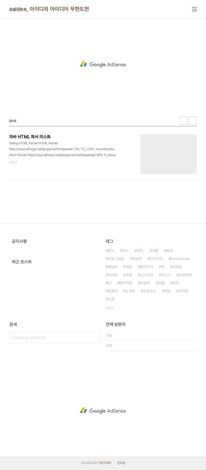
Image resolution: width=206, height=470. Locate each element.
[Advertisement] (103, 64)
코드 (125, 251)
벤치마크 (146, 267)
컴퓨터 (112, 291)
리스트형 (193, 121)
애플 (155, 251)
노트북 (130, 291)
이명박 (145, 283)
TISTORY (104, 463)
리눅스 (166, 275)
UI (109, 283)
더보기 (110, 308)
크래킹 (112, 275)
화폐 (169, 251)
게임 (129, 267)
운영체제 (185, 275)
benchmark (180, 259)
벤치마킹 (125, 283)
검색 (95, 338)
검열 (161, 283)
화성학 (137, 259)
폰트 (111, 251)
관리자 (121, 463)
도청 (111, 299)
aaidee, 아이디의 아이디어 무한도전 (49, 9)
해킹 (167, 291)
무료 (129, 275)
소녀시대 (146, 275)
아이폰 (183, 291)
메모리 (112, 267)
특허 (175, 283)
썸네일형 (183, 121)
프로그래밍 (116, 259)
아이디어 (156, 259)
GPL (140, 251)
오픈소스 (149, 291)
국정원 (177, 267)
